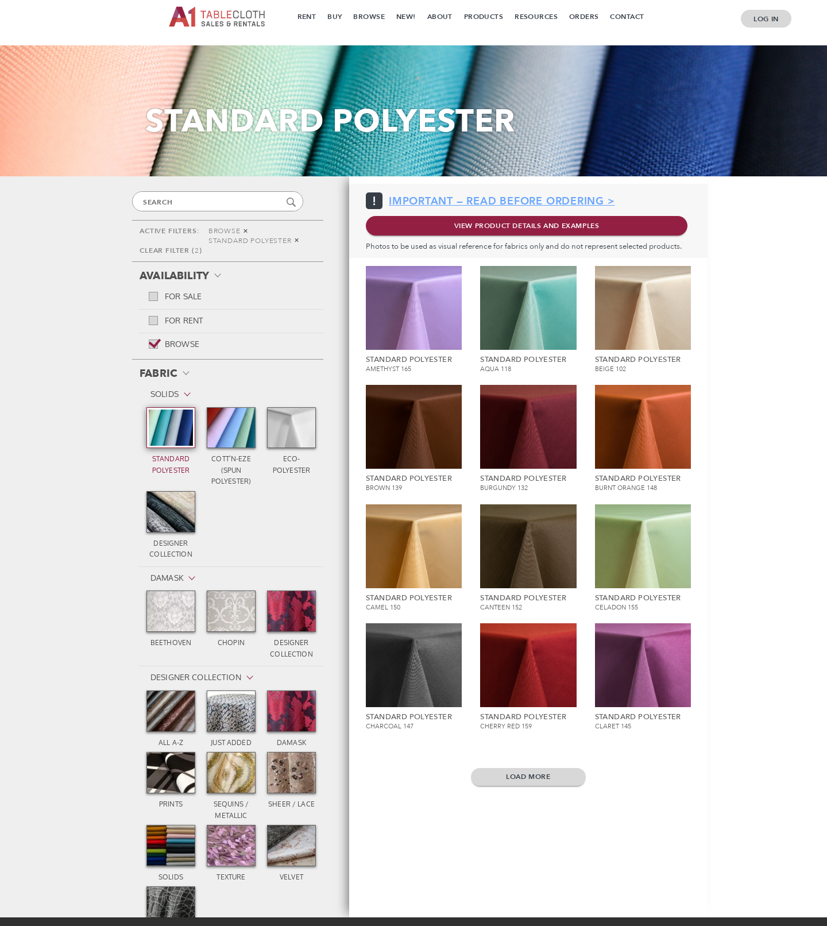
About (440, 16)
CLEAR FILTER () (171, 250)
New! (406, 16)
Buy (334, 16)
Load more (528, 776)
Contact (627, 16)
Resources (536, 16)
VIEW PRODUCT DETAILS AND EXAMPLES (527, 225)
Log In (766, 19)
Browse (369, 16)
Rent (306, 16)
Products (483, 16)
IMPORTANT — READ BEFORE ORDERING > (502, 201)
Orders (584, 16)
